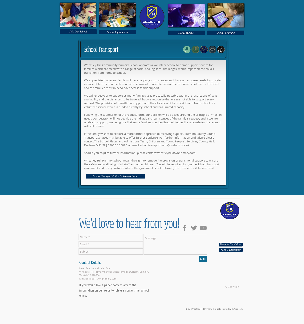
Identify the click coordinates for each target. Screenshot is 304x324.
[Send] (203, 259)
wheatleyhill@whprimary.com (176, 153)
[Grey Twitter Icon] (194, 228)
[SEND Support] (186, 33)
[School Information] (117, 32)
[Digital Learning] (225, 33)
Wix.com (238, 308)
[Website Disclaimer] (231, 250)
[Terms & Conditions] (231, 244)
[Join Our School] (78, 31)
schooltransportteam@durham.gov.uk (164, 145)
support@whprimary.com (101, 278)
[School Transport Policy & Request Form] (115, 176)
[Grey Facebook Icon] (185, 228)
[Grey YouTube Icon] (203, 228)
